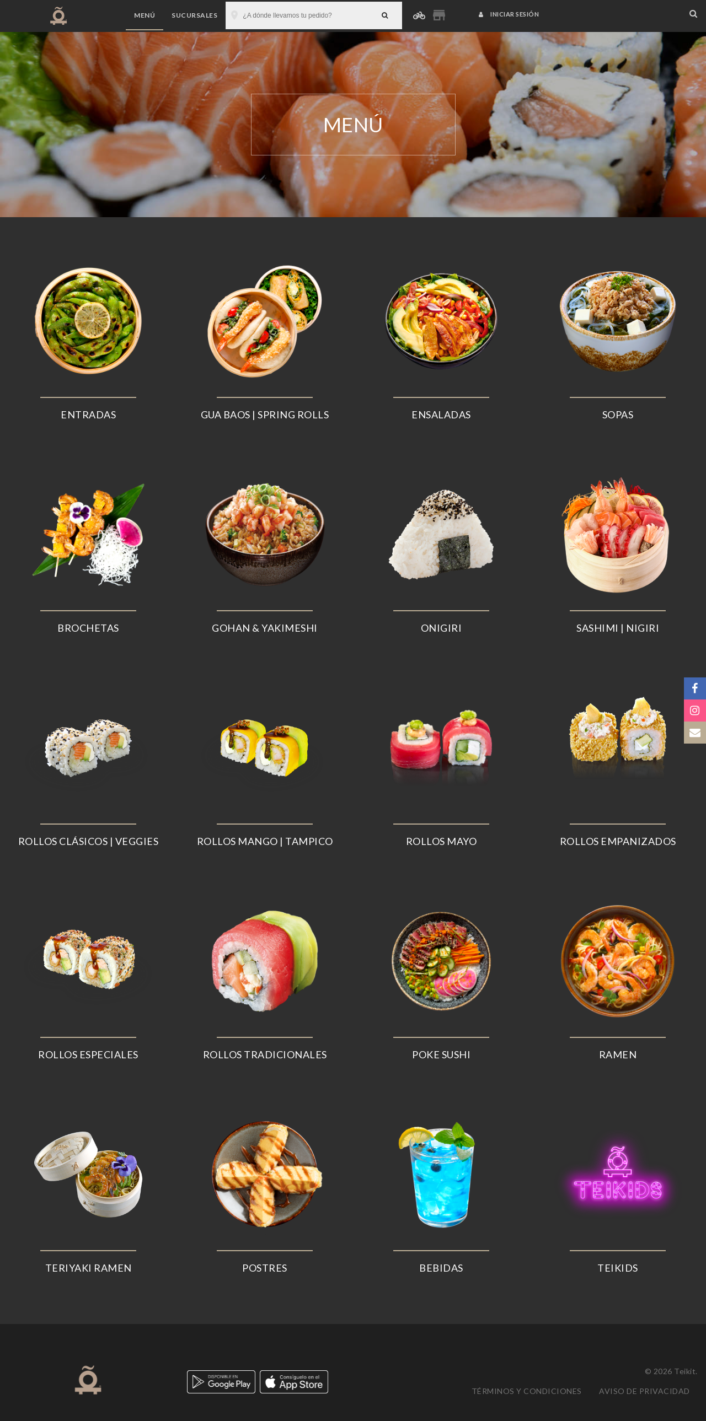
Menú (144, 15)
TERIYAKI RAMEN (88, 1268)
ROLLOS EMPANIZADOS (618, 841)
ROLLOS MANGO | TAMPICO (265, 841)
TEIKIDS (617, 1268)
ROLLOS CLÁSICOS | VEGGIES (88, 841)
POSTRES (264, 1268)
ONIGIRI (441, 628)
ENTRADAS (88, 414)
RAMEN (618, 1054)
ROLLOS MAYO (441, 841)
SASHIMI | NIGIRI (617, 628)
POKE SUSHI (441, 1054)
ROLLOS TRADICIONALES (265, 1054)
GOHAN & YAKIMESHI (265, 628)
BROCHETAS (88, 628)
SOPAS (618, 414)
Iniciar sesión (509, 14)
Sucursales (194, 15)
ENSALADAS (441, 414)
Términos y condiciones (527, 1391)
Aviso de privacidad (644, 1391)
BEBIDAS (441, 1268)
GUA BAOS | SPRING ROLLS (265, 414)
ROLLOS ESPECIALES (88, 1054)
